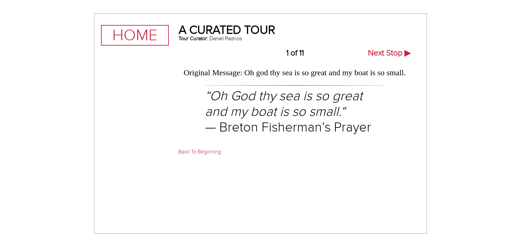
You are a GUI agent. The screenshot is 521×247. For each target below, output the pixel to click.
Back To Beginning (199, 151)
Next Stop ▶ (389, 53)
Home (134, 35)
